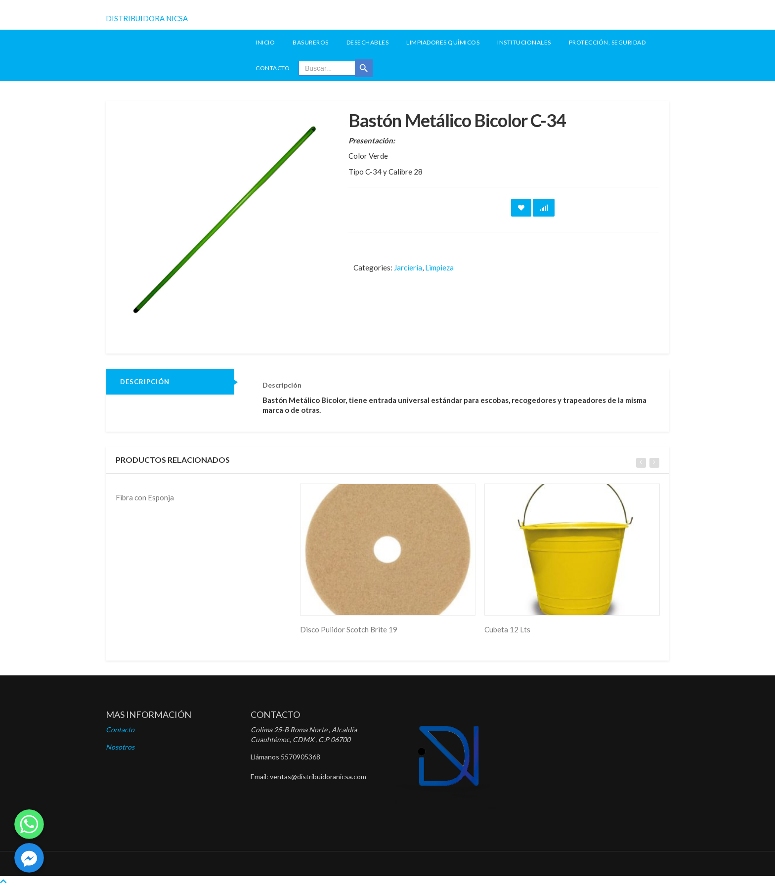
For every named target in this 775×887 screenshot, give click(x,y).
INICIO (265, 42)
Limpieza (439, 267)
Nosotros (120, 747)
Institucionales (524, 42)
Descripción (145, 382)
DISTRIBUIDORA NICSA (147, 18)
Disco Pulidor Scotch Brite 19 (348, 629)
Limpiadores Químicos (442, 42)
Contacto (273, 68)
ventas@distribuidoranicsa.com (318, 776)
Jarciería (408, 267)
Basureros (311, 42)
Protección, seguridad (607, 42)
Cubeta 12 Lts (507, 629)
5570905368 (300, 757)
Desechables (367, 42)
